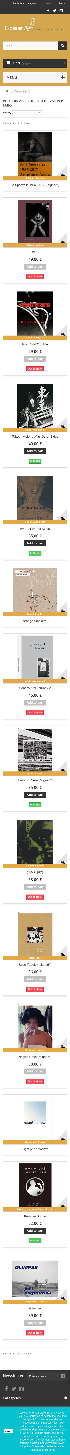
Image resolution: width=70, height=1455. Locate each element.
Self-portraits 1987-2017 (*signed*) (35, 185)
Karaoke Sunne (35, 1216)
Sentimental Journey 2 (35, 688)
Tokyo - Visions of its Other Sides (35, 436)
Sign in (61, 3)
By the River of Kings (35, 529)
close (8, 1431)
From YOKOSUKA (35, 344)
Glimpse (35, 1308)
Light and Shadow (35, 1149)
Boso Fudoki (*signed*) (35, 964)
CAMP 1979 (35, 872)
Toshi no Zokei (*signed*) (35, 780)
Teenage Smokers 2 (35, 621)
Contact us (18, 3)
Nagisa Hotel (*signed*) (35, 1057)
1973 (35, 252)
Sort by (7, 112)
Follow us (40, 9)
